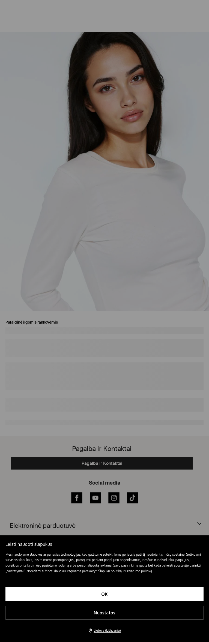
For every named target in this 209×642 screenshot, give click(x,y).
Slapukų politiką (110, 571)
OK (104, 594)
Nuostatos (104, 612)
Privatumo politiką (139, 571)
